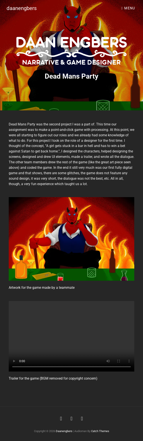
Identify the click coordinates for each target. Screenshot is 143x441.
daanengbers (22, 8)
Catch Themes (100, 431)
